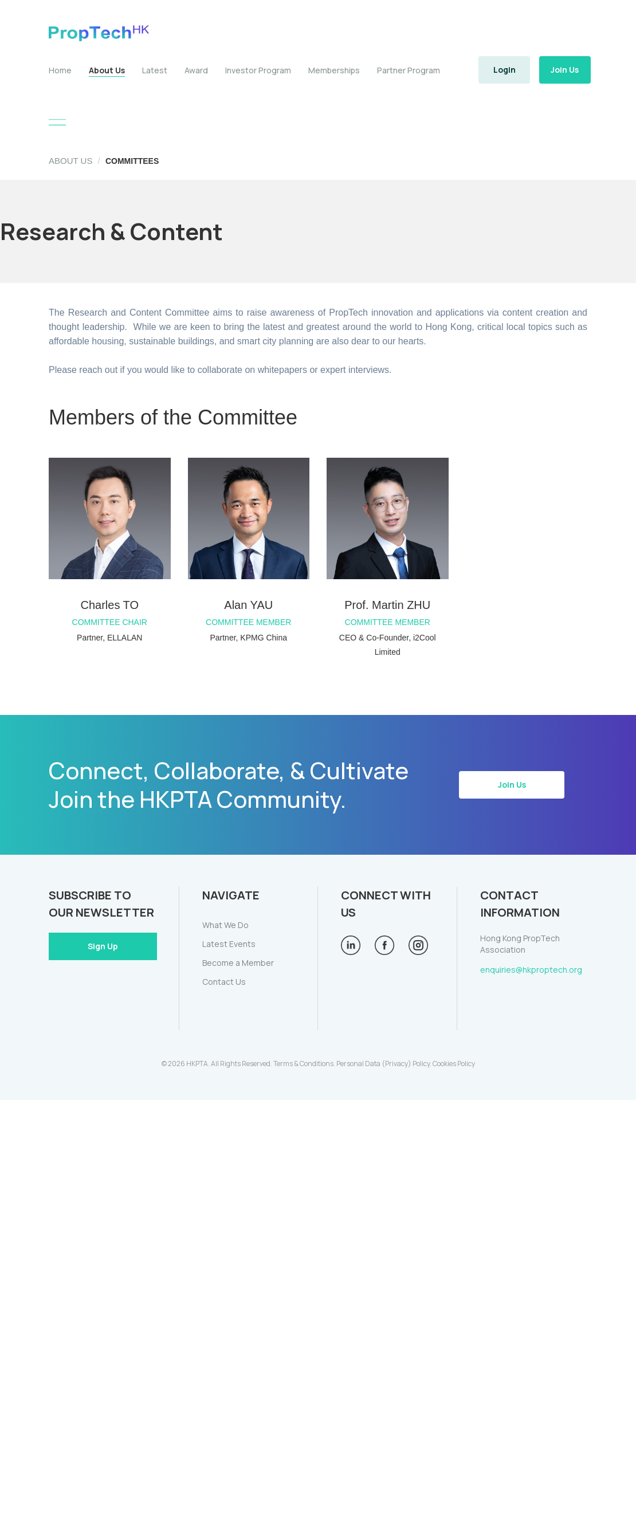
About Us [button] (107, 70)
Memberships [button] (334, 70)
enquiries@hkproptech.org (531, 969)
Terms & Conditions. (304, 1063)
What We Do (225, 924)
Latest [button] (154, 70)
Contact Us (224, 981)
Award (196, 70)
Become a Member (238, 962)
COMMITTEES (132, 161)
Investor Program (258, 70)
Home (60, 70)
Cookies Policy (454, 1063)
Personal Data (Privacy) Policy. (383, 1063)
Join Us (565, 69)
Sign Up (103, 946)
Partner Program (408, 70)
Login (504, 69)
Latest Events (229, 943)
